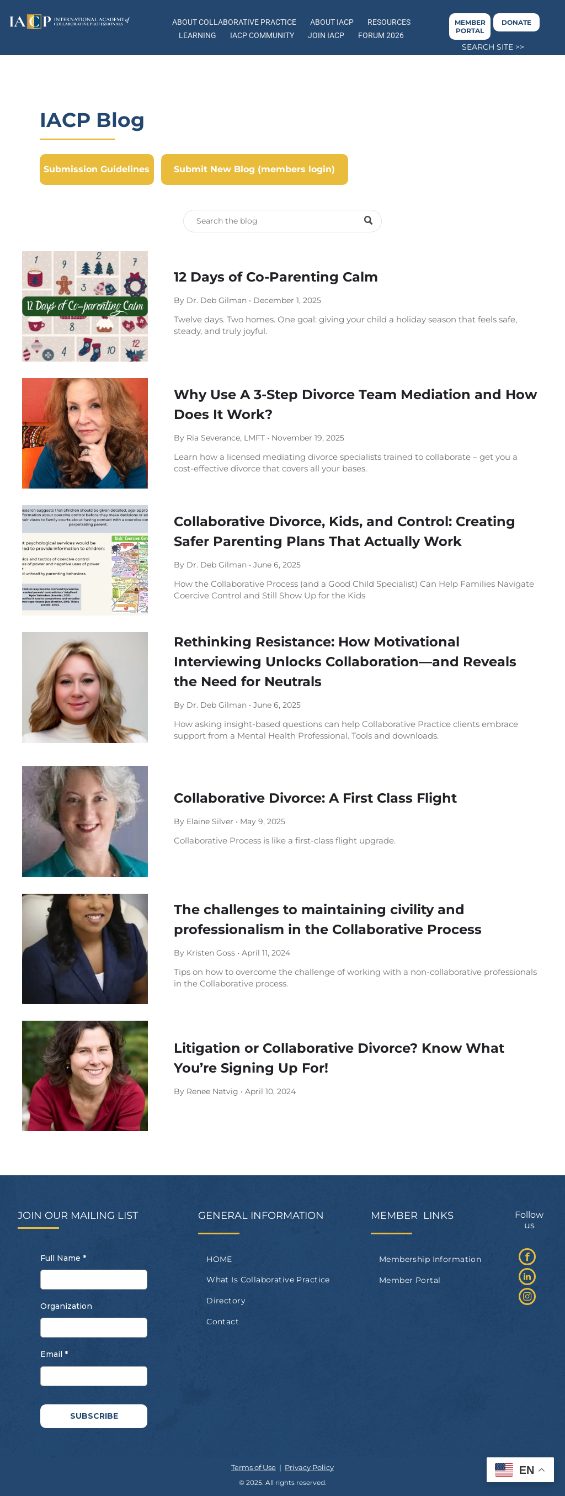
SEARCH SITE (487, 47)
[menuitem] (282, 1259)
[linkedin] (527, 1278)
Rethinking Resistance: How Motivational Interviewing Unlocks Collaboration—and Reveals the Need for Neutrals (345, 661)
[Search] (282, 221)
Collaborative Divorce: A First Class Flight (315, 798)
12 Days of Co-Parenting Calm (276, 277)
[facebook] (527, 1258)
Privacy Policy (309, 1467)
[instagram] (527, 1298)
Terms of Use (253, 1467)
